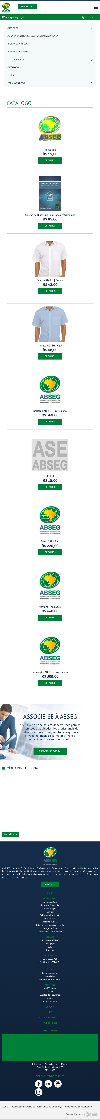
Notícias (50, 998)
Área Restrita (27, 6)
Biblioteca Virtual (18, 51)
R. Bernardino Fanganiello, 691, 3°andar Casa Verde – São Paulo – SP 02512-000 (50, 1067)
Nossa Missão (50, 918)
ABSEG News (50, 988)
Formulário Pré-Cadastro (50, 979)
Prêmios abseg (16, 83)
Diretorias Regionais (50, 908)
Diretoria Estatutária (50, 905)
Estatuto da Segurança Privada (50, 925)
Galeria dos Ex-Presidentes (50, 931)
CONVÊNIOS (50, 1006)
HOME (50, 893)
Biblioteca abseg (17, 43)
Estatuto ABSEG (50, 921)
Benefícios (50, 976)
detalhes (50, 160)
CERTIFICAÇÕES (50, 955)
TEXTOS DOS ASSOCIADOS (50, 1017)
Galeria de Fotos (50, 1001)
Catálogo (13, 67)
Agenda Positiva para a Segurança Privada (32, 35)
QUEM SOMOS (50, 898)
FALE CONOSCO (50, 1023)
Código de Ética (50, 928)
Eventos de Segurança (50, 994)
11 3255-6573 (91, 17)
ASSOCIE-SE (50, 969)
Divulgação (50, 943)
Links (10, 75)
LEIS (50, 1012)
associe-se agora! (50, 751)
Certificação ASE (50, 959)
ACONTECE (50, 985)
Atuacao (12, 27)
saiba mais (50, 884)
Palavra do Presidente (50, 915)
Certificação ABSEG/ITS (50, 962)
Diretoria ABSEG (50, 902)
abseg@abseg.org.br (14, 17)
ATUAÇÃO (50, 937)
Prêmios (50, 950)
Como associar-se (50, 973)
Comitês (50, 911)
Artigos (50, 991)
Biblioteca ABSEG (50, 940)
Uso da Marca (15, 59)
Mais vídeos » (10, 834)
